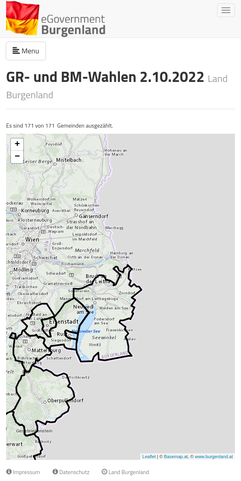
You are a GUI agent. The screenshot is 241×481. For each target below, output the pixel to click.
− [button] (17, 157)
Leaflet (149, 456)
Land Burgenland (125, 472)
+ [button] (17, 145)
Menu (29, 50)
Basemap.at (176, 456)
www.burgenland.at (214, 456)
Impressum (23, 472)
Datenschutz (70, 472)
